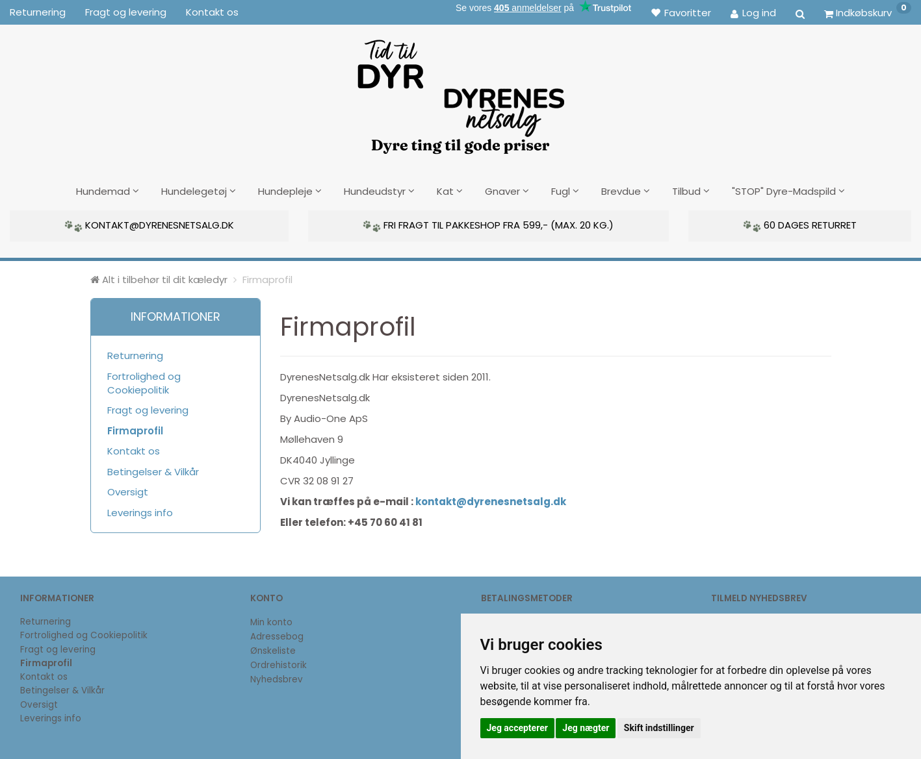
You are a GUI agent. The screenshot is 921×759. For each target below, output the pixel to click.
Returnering (38, 12)
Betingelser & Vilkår (153, 470)
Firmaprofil (135, 429)
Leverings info (140, 510)
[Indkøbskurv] (867, 12)
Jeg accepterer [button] (517, 728)
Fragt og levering (125, 12)
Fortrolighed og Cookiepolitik (144, 381)
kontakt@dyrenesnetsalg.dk (490, 500)
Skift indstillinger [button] (659, 728)
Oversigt (127, 490)
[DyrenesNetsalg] (460, 92)
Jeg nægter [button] (585, 728)
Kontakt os (212, 12)
